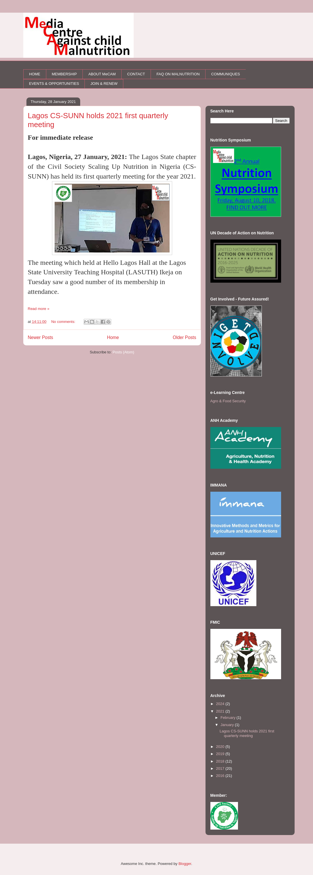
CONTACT (136, 74)
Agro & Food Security (228, 401)
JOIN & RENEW (104, 83)
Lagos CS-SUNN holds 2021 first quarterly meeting (247, 733)
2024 (221, 704)
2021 (221, 711)
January (227, 725)
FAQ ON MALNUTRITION (177, 74)
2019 (221, 754)
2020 (221, 746)
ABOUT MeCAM (102, 74)
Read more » (38, 309)
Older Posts (184, 337)
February (228, 717)
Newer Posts (40, 337)
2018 (221, 761)
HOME (34, 74)
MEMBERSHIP (64, 74)
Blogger (184, 863)
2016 (221, 775)
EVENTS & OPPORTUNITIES (54, 83)
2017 (221, 768)
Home (113, 337)
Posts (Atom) (123, 352)
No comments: (63, 321)
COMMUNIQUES (225, 74)
